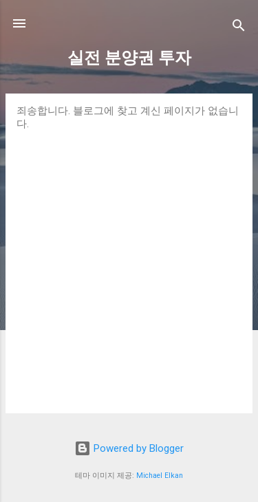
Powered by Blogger (129, 448)
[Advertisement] (129, 266)
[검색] (238, 28)
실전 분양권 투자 (129, 57)
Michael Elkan (159, 475)
